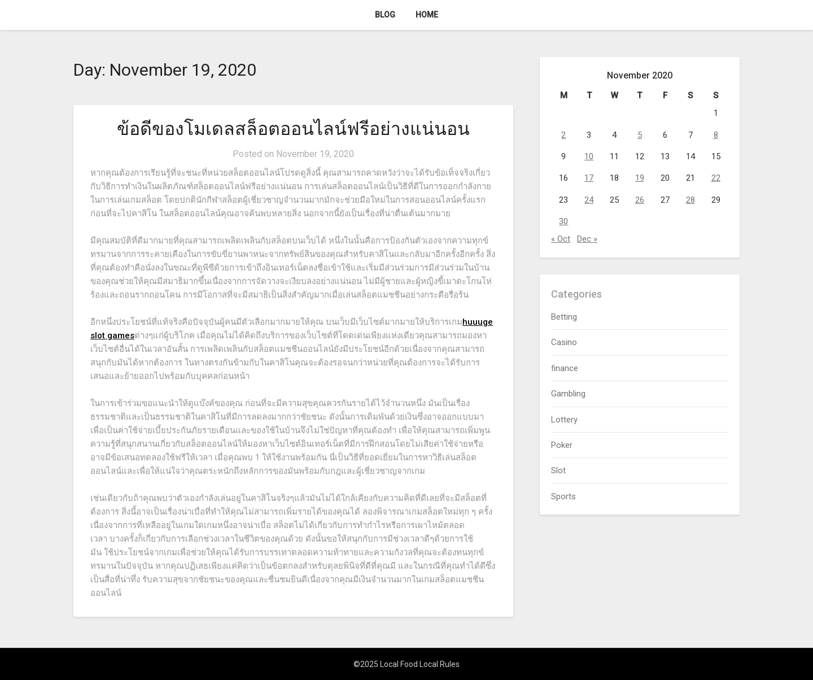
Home (427, 14)
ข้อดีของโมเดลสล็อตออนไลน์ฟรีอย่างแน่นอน (293, 129)
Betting (564, 317)
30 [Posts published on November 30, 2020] (563, 221)
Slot (558, 470)
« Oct (560, 239)
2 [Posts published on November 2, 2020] (563, 135)
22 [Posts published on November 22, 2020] (715, 178)
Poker (561, 445)
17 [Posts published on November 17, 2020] (588, 178)
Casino (564, 342)
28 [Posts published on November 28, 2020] (690, 200)
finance (564, 368)
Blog (385, 14)
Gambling (568, 394)
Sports (563, 496)
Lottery (564, 420)
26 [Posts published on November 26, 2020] (639, 200)
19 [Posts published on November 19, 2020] (639, 178)
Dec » (587, 239)
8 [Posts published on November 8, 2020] (716, 135)
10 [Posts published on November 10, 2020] (588, 156)
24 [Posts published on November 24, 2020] (588, 200)
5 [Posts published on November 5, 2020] (639, 135)
